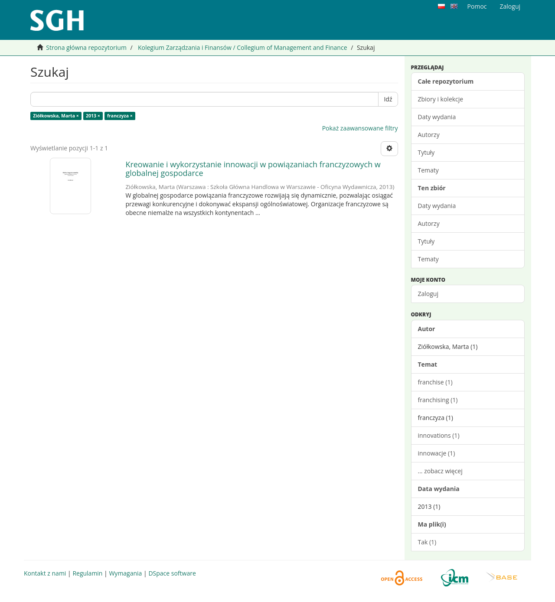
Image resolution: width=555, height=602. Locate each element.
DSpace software (172, 573)
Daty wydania (437, 117)
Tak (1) (427, 542)
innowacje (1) (436, 453)
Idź (388, 99)
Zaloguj (428, 294)
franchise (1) (435, 382)
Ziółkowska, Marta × (55, 116)
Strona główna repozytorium (86, 47)
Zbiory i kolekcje (441, 99)
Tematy (428, 170)
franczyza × (120, 116)
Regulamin (87, 573)
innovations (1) (439, 435)
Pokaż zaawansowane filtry (360, 128)
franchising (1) (438, 400)
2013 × (93, 116)
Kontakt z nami (45, 573)
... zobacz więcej (440, 471)
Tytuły (426, 152)
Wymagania (125, 573)
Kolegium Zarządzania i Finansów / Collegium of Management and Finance (242, 47)
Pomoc (477, 6)
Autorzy (429, 134)
